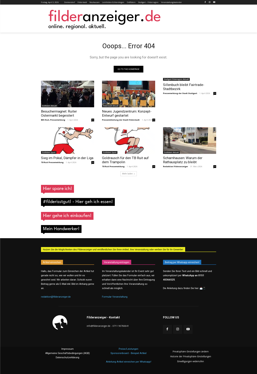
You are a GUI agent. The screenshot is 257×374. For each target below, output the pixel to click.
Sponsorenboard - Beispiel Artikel (128, 353)
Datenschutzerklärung (67, 357)
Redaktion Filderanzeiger (175, 166)
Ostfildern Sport (48, 152)
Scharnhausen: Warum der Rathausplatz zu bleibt (182, 160)
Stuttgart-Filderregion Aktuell (176, 79)
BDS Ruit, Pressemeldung (53, 120)
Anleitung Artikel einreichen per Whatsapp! (128, 361)
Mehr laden (128, 173)
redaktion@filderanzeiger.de (56, 296)
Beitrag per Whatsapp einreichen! (182, 262)
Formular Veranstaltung (114, 296)
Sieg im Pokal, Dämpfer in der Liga (67, 158)
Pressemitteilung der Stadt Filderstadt (121, 120)
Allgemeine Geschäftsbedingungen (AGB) (67, 353)
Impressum (67, 348)
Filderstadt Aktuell (110, 106)
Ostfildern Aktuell (49, 106)
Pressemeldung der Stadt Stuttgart (180, 93)
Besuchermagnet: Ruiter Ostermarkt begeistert (59, 113)
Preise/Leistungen (128, 348)
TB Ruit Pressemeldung (52, 162)
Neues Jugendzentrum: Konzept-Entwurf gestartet (126, 113)
